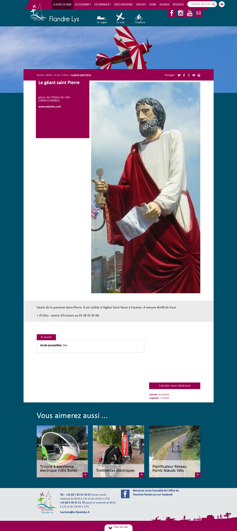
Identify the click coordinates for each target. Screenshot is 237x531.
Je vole (120, 18)
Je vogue (102, 18)
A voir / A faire (62, 4)
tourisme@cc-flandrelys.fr (75, 512)
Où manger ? (102, 4)
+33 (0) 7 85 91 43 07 (78, 495)
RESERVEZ (178, 4)
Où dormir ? (83, 4)
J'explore (140, 18)
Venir (152, 4)
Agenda (164, 4)
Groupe (141, 4)
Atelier (49, 75)
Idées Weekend (123, 4)
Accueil (40, 75)
